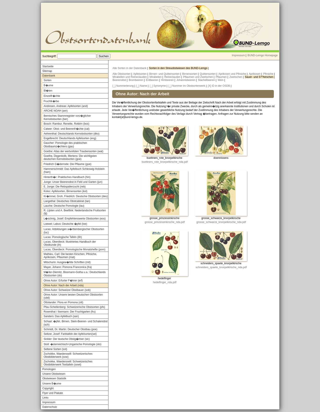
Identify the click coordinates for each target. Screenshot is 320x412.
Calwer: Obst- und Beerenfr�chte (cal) (66, 128)
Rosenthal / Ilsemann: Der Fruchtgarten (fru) (70, 311)
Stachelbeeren (207, 80)
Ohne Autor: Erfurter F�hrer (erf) (63, 280)
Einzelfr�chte (52, 95)
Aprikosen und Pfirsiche (232, 73)
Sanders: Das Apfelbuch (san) (61, 316)
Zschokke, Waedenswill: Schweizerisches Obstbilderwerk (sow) (68, 355)
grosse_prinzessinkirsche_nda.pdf (165, 222)
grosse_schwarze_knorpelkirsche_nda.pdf (221, 222)
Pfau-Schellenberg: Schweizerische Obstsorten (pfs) (74, 307)
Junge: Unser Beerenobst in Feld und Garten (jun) (73, 182)
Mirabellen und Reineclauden (130, 77)
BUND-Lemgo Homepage (263, 55)
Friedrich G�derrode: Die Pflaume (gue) (67, 164)
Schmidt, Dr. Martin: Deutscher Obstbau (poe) (70, 329)
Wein (221, 80)
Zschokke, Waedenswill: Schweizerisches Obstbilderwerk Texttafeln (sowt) (68, 363)
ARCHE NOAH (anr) (56, 110)
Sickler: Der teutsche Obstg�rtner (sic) (67, 339)
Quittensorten (208, 73)
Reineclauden (172, 77)
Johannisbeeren (186, 80)
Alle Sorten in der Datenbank (130, 68)
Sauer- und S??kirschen (259, 77)
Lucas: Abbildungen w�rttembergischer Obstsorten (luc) (74, 231)
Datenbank (48, 75)
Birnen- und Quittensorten (164, 73)
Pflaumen (221, 77)
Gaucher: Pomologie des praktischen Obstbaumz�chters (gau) (65, 144)
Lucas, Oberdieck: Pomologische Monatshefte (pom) (74, 249)
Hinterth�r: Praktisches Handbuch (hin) (67, 177)
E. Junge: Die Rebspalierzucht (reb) (65, 186)
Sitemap (47, 71)
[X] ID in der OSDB (219, 85)
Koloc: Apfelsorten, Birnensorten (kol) (65, 191)
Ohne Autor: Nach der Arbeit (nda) (64, 285)
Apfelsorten (140, 73)
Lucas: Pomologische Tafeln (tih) (63, 237)
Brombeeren (136, 80)
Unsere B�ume (51, 383)
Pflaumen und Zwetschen (198, 77)
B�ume (48, 85)
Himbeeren (167, 80)
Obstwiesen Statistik (54, 378)
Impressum (238, 55)
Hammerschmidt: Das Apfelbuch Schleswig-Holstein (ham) (74, 170)
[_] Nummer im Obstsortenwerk (187, 85)
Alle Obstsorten (122, 73)
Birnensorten (190, 73)
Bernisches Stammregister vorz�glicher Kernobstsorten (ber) (67, 117)
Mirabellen (156, 77)
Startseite (48, 66)
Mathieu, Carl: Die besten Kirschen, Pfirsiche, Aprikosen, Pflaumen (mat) (70, 256)
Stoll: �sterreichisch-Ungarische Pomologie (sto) (72, 344)
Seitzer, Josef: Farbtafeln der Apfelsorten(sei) (70, 333)
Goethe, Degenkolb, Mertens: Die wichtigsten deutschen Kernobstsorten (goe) (70, 157)
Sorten (47, 80)
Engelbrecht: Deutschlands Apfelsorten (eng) (70, 138)
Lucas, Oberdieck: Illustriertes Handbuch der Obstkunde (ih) (70, 243)
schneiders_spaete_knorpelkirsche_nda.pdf (221, 267)
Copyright (48, 388)
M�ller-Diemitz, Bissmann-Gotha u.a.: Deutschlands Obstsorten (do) (75, 274)
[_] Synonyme (158, 85)
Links (45, 397)
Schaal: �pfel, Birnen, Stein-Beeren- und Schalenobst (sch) (76, 323)
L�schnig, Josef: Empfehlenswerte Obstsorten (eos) (75, 218)
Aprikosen (255, 73)
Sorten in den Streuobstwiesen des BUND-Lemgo (178, 68)
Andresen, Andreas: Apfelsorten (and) (66, 106)
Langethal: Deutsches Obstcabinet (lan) (67, 201)
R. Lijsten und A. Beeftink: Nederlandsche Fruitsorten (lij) (75, 212)
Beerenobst (120, 80)
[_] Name (141, 85)
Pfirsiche (268, 73)
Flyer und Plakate (52, 393)
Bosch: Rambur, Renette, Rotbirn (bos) (66, 123)
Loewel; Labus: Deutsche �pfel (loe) (65, 223)
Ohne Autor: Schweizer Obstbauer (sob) (67, 290)
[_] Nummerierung (123, 85)
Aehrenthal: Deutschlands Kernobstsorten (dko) (72, 133)
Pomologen (49, 369)
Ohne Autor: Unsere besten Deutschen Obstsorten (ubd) (73, 296)
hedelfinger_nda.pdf (164, 282)
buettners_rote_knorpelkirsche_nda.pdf (165, 161)
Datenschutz (49, 406)
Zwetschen (236, 77)
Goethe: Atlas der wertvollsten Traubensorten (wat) (73, 151)
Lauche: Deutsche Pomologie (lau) (64, 205)
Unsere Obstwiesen (54, 373)
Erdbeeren (152, 80)
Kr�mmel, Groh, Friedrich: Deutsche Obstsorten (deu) (76, 196)
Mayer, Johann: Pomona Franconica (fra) (68, 267)
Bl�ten (48, 90)
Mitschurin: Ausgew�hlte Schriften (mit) (67, 262)
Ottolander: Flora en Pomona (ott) (63, 302)
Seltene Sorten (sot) (55, 349)
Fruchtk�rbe (51, 101)
